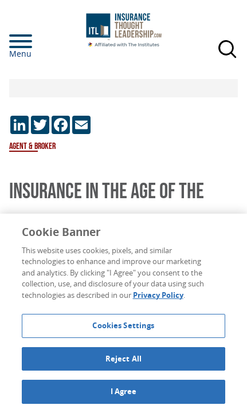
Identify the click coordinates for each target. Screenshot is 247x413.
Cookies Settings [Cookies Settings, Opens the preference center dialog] (123, 325)
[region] (123, 313)
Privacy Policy (158, 295)
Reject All (123, 358)
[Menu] (37, 41)
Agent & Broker (32, 146)
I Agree (124, 391)
